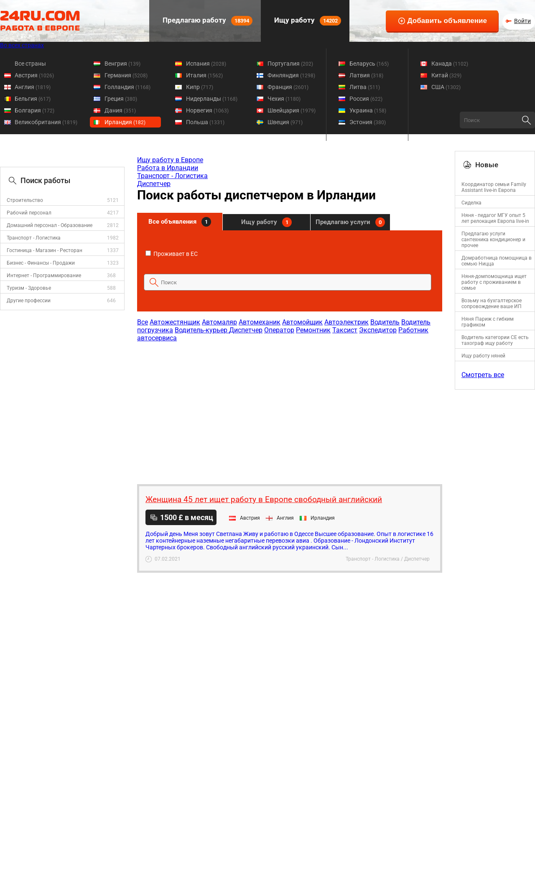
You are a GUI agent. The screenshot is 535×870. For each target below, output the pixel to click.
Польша (205, 122)
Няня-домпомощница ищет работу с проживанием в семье (494, 282)
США (446, 87)
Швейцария (292, 110)
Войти (522, 21)
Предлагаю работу (206, 21)
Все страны (30, 63)
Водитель (385, 322)
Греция (120, 98)
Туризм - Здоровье (29, 288)
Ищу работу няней (483, 356)
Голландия (127, 87)
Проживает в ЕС (171, 253)
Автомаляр (219, 322)
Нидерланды (211, 98)
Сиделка (471, 203)
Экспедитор (378, 330)
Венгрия (122, 63)
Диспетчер (154, 184)
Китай (446, 75)
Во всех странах (22, 45)
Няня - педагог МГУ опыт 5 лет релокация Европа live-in (495, 218)
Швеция (285, 122)
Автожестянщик (175, 322)
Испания (206, 63)
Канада (449, 63)
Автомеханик (259, 322)
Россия (365, 98)
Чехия (284, 98)
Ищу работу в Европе (170, 160)
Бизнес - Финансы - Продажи (41, 263)
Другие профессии (29, 301)
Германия (126, 75)
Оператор (279, 330)
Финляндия (291, 75)
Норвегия (207, 110)
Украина (367, 110)
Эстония (367, 122)
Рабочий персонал (29, 213)
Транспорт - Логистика (34, 238)
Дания (120, 110)
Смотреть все (482, 375)
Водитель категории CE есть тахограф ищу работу (495, 340)
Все (142, 322)
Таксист (344, 330)
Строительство (25, 200)
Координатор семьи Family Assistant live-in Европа (493, 187)
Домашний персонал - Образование (49, 225)
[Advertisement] (289, 408)
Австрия (34, 75)
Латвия (366, 75)
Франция (288, 87)
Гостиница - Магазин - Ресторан (44, 250)
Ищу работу (307, 21)
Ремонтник (313, 330)
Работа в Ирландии (167, 168)
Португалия (290, 63)
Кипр (199, 87)
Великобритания (46, 122)
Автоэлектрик (346, 322)
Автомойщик (302, 322)
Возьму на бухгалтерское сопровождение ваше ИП (491, 303)
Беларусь (369, 63)
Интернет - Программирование (44, 275)
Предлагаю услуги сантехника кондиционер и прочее (493, 239)
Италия (204, 75)
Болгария (34, 110)
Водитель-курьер (202, 330)
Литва (364, 87)
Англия (33, 87)
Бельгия (33, 98)
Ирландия (124, 122)
